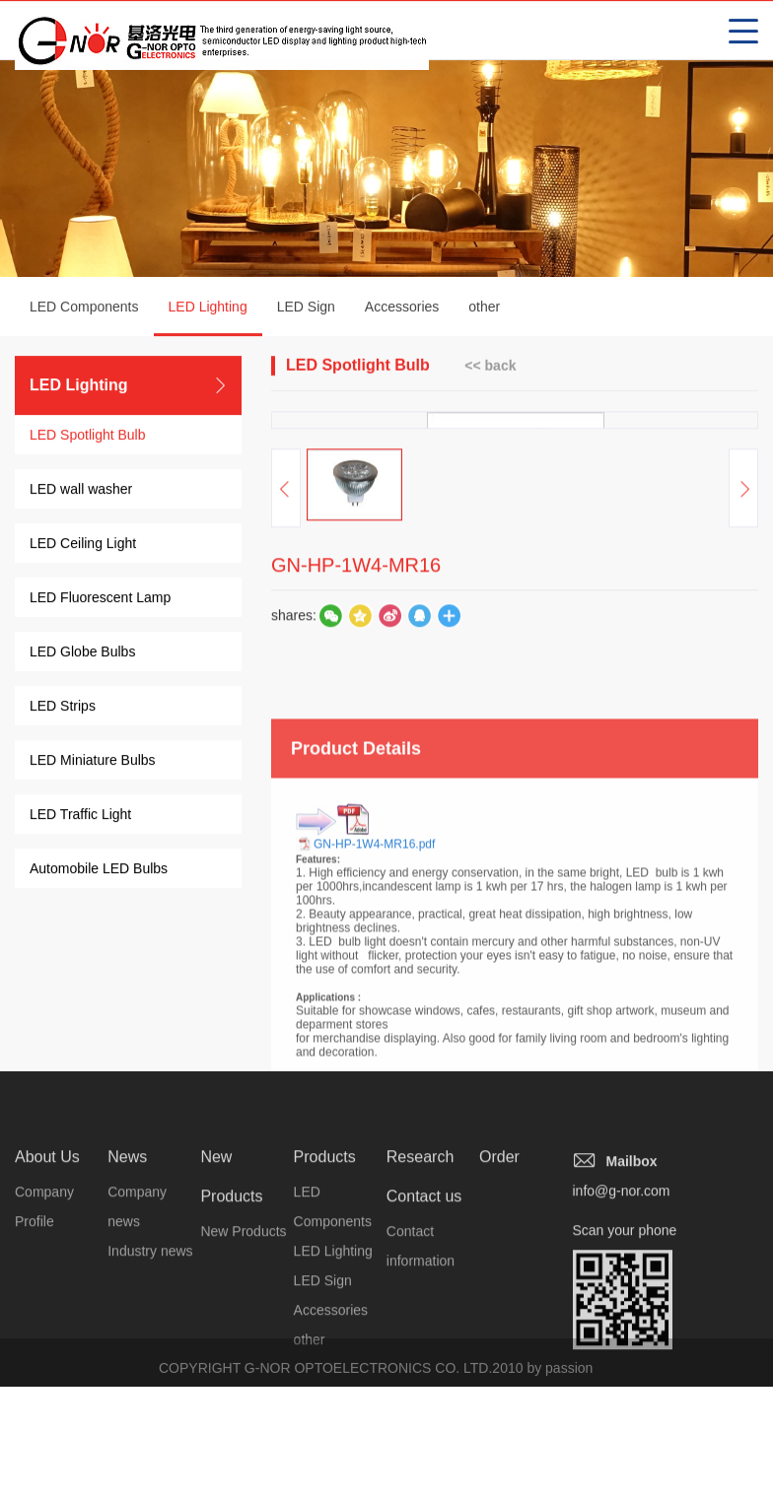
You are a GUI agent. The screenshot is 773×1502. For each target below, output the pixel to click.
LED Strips (63, 708)
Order (499, 1341)
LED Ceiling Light (83, 545)
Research (420, 1341)
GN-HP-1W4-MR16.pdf (374, 1063)
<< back (490, 367)
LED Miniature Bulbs (93, 762)
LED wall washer (81, 491)
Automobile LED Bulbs (99, 870)
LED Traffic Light (80, 816)
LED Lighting (208, 319)
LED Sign (306, 308)
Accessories (402, 308)
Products (325, 1341)
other (484, 308)
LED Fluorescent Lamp (100, 599)
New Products (243, 1416)
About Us (47, 1341)
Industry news (149, 1436)
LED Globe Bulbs (82, 653)
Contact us (423, 1381)
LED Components (84, 308)
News (127, 1341)
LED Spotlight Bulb (88, 436)
